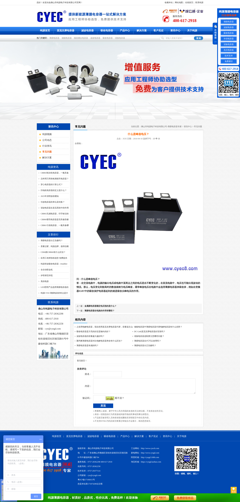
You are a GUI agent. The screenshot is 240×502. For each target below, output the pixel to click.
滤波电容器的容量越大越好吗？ (90, 336)
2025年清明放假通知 (50, 196)
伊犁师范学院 (47, 275)
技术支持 (229, 55)
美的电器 (45, 281)
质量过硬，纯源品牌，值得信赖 (55, 246)
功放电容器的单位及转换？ (53, 202)
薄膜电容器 (54, 38)
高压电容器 (229, 50)
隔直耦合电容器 (81, 38)
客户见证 (159, 30)
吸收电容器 (106, 30)
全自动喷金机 (47, 269)
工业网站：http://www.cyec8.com (145, 451)
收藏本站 (169, 2)
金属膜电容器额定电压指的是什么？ (100, 306)
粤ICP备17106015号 (86, 482)
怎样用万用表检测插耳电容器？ (55, 179)
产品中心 (125, 30)
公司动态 (47, 140)
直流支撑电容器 (65, 30)
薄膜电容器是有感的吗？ (87, 345)
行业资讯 (47, 146)
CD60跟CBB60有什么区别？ (53, 252)
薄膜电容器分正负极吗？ (52, 240)
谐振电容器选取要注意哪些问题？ (149, 336)
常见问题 (198, 126)
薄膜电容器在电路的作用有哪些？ (99, 311)
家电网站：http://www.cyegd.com (145, 455)
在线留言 (189, 2)
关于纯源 (192, 30)
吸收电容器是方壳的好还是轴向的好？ (93, 331)
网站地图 (179, 2)
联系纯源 (199, 2)
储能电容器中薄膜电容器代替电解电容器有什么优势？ (158, 327)
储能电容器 (67, 38)
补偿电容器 (229, 39)
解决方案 (142, 30)
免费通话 (229, 61)
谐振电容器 (120, 38)
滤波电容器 (87, 30)
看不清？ (112, 400)
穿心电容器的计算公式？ (52, 184)
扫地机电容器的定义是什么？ (54, 190)
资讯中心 (175, 30)
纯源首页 (45, 30)
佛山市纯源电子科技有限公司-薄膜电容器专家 (161, 126)
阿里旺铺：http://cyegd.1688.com (145, 460)
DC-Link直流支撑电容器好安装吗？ (149, 331)
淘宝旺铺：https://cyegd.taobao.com (146, 464)
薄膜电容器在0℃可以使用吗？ (147, 341)
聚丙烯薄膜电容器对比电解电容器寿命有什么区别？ (99, 341)
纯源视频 (47, 134)
